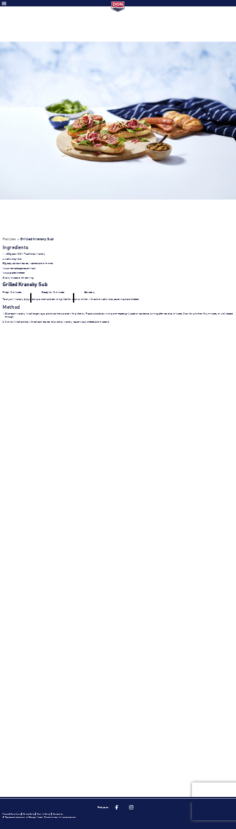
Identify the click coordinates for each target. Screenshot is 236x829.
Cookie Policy (43, 814)
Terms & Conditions (12, 814)
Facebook (116, 807)
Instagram (131, 807)
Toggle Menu (4, 3)
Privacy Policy (29, 814)
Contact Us (57, 814)
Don (118, 6)
